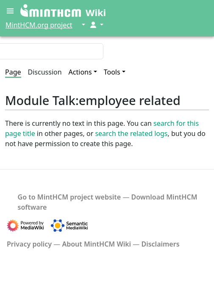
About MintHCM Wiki (96, 244)
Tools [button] (112, 72)
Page (13, 72)
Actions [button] (80, 72)
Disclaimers (160, 244)
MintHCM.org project (39, 25)
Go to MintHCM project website (69, 197)
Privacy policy (29, 244)
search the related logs (131, 133)
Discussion (45, 72)
